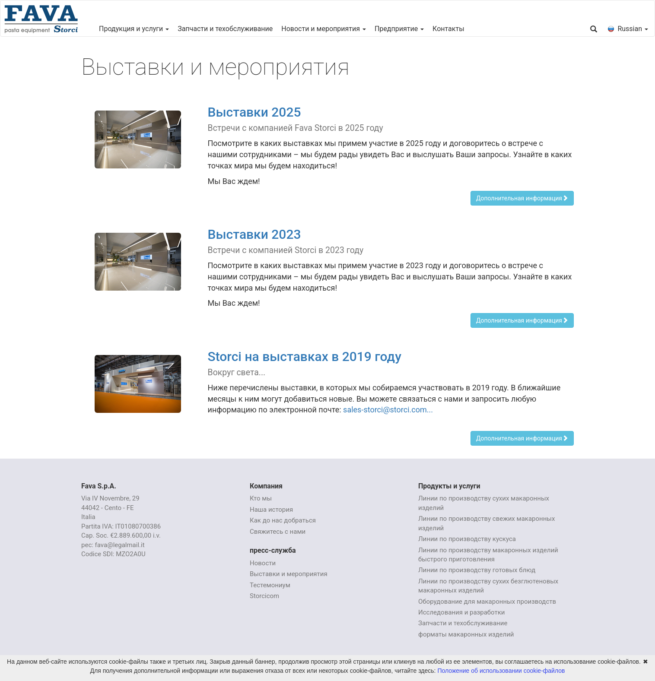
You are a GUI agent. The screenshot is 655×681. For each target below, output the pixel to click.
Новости (263, 563)
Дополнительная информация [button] (522, 198)
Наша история (271, 509)
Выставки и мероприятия (289, 574)
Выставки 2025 (254, 112)
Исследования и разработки (461, 612)
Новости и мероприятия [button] (323, 29)
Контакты (448, 29)
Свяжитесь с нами (277, 531)
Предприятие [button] (399, 29)
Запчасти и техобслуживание (225, 29)
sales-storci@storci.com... (388, 409)
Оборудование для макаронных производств (487, 601)
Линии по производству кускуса (467, 539)
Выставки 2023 (254, 234)
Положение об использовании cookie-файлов (501, 670)
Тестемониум (270, 585)
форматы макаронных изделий (466, 634)
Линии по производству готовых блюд (476, 570)
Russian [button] (628, 29)
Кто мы (261, 498)
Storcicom (264, 596)
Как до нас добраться (283, 520)
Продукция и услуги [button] (134, 29)
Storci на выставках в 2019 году (304, 356)
